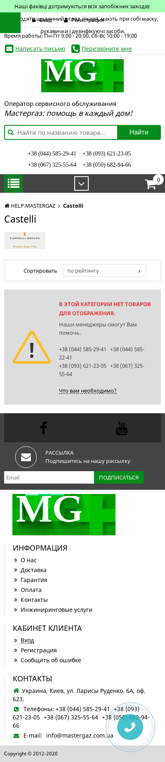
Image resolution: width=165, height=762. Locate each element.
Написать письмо (40, 49)
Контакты (30, 600)
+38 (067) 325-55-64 (52, 165)
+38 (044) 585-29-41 (52, 154)
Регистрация (35, 650)
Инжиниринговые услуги (52, 609)
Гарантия (30, 580)
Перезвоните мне (107, 49)
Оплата (27, 590)
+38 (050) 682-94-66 (106, 165)
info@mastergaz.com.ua (79, 735)
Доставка (30, 570)
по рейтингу (83, 270)
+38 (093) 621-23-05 (106, 154)
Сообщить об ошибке (47, 660)
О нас (25, 560)
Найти (139, 132)
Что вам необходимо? (88, 390)
